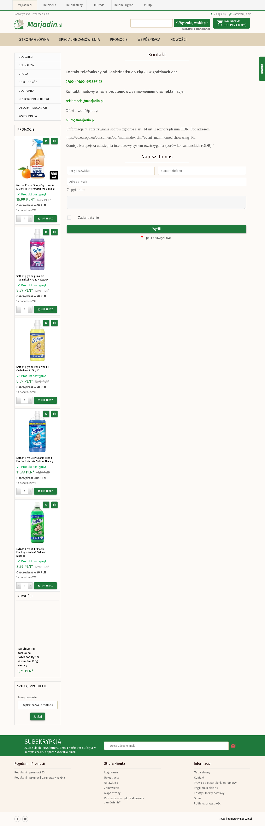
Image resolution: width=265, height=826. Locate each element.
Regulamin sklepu (206, 788)
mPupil (148, 5)
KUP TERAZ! (45, 218)
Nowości (178, 39)
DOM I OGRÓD (28, 82)
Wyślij (156, 229)
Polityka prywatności (207, 803)
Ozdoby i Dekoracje (33, 108)
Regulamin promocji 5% (30, 772)
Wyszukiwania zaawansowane (196, 29)
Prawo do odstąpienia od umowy (215, 783)
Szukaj (37, 716)
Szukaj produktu (32, 686)
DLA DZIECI (26, 57)
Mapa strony (112, 793)
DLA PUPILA (26, 91)
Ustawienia (111, 783)
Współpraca (148, 39)
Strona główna (34, 39)
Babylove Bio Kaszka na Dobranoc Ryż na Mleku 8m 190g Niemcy (28, 657)
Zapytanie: (76, 190)
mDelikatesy (74, 5)
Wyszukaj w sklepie (192, 23)
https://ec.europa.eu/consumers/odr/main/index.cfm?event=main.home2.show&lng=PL (131, 137)
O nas (197, 798)
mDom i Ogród (123, 5)
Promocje (119, 39)
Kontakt (199, 777)
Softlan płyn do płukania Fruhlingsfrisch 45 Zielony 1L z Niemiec (33, 552)
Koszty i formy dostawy (209, 793)
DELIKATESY (26, 65)
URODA (23, 74)
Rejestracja (111, 777)
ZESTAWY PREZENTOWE (34, 99)
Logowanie (111, 772)
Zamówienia (111, 788)
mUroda (99, 5)
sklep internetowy (229, 818)
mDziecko (49, 5)
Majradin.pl (25, 5)
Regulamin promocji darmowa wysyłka (39, 777)
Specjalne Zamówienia (79, 39)
